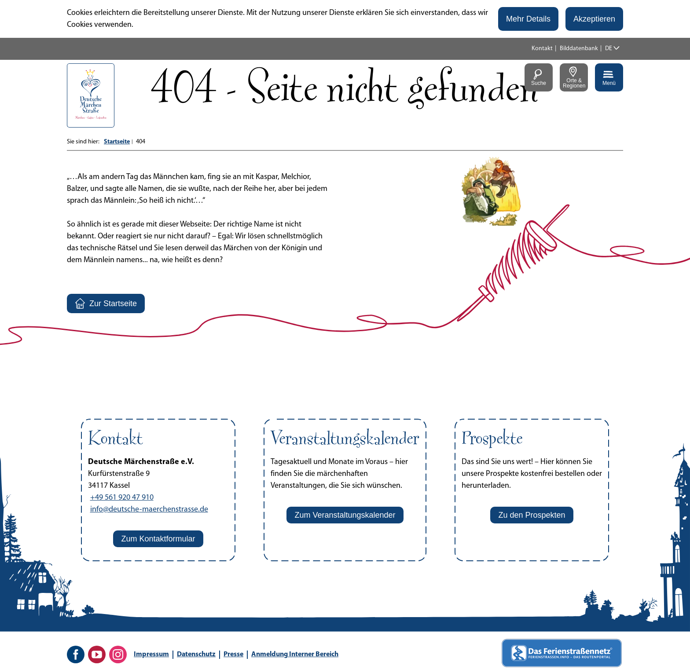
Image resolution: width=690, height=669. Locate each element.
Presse (233, 654)
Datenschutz (196, 654)
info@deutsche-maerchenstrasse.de (149, 509)
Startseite (117, 142)
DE (608, 48)
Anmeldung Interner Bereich (294, 654)
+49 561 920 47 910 (122, 498)
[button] (528, 19)
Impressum (151, 654)
